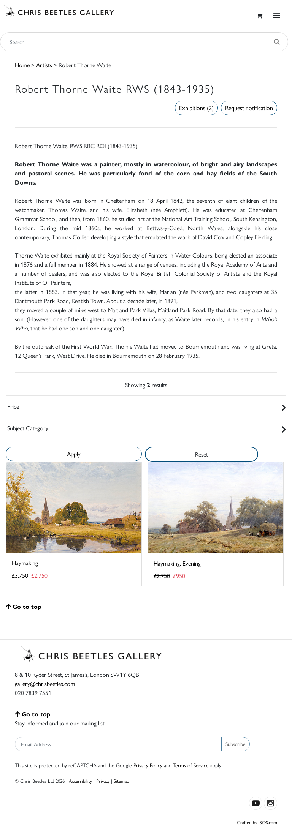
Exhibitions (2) (196, 107)
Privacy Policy (147, 765)
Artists (44, 64)
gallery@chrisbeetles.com (45, 683)
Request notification (249, 107)
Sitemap (121, 780)
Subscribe (235, 744)
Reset (201, 454)
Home (22, 64)
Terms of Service (191, 765)
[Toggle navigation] (276, 15)
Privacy (103, 780)
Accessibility (80, 780)
